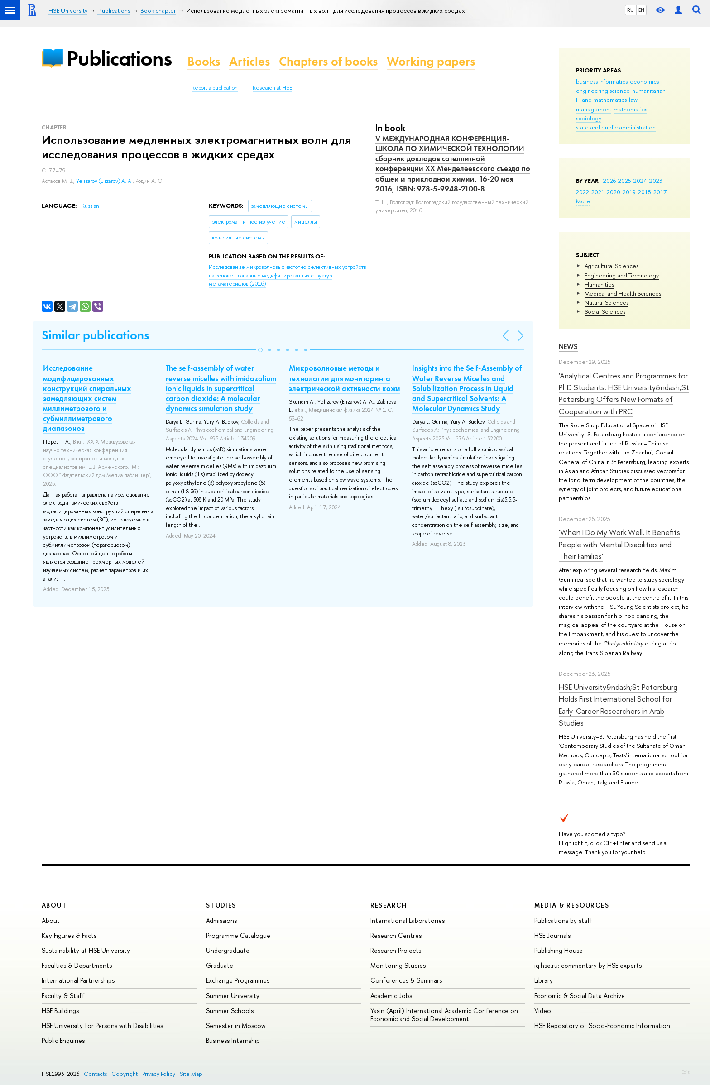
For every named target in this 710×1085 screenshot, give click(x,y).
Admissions (221, 920)
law (633, 100)
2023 (655, 181)
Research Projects (395, 950)
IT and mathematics (601, 100)
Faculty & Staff (63, 995)
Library (543, 980)
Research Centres (396, 935)
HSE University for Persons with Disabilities (102, 1025)
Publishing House (558, 950)
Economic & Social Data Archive (579, 995)
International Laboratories (407, 920)
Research (389, 905)
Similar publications (95, 335)
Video (542, 1010)
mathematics (630, 109)
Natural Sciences (606, 302)
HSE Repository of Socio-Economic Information (602, 1025)
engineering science (603, 90)
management (593, 109)
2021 (597, 192)
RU (630, 10)
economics (644, 81)
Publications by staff (563, 920)
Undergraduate (227, 950)
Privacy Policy (158, 1074)
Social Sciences (605, 311)
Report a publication (215, 87)
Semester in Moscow (236, 1025)
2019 (629, 192)
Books (203, 61)
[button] (260, 349)
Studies (221, 905)
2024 (640, 181)
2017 (660, 192)
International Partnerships (78, 980)
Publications (119, 58)
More (583, 201)
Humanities (599, 284)
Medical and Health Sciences (623, 293)
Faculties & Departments (77, 965)
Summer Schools (230, 1010)
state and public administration (616, 127)
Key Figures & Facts (69, 935)
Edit (685, 1072)
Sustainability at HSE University (86, 950)
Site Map (191, 1074)
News (568, 346)
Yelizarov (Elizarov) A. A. (104, 181)
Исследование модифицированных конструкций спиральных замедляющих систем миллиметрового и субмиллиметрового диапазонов (87, 398)
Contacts (95, 1074)
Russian (90, 206)
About (54, 905)
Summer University (232, 995)
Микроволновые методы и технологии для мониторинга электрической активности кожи (344, 378)
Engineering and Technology (622, 275)
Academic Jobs (391, 995)
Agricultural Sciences (611, 266)
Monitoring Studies (398, 965)
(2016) (287, 275)
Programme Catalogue (238, 935)
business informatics (602, 81)
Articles (249, 61)
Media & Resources (571, 905)
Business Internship (233, 1040)
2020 (613, 192)
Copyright (124, 1074)
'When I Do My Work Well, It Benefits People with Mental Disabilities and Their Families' (619, 544)
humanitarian (649, 90)
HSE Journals (552, 935)
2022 (582, 192)
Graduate (219, 965)
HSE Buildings (60, 1010)
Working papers (431, 61)
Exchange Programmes (237, 980)
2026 (609, 181)
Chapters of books (328, 61)
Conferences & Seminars (406, 980)
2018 (644, 192)
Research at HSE (272, 87)
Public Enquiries (63, 1040)
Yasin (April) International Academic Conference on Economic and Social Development (444, 1014)
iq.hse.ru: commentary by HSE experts (588, 965)
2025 (624, 181)
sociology (588, 118)
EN (641, 10)
